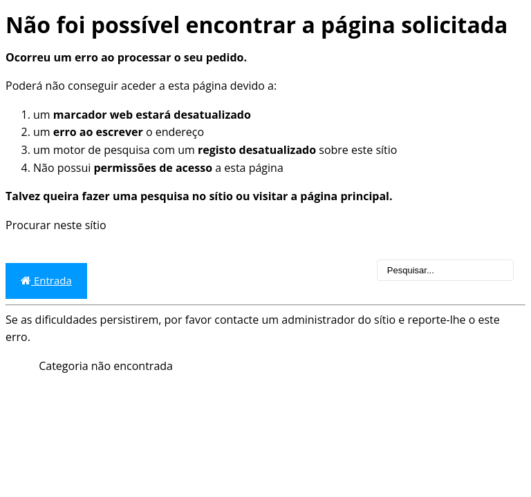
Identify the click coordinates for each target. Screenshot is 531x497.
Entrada (46, 280)
